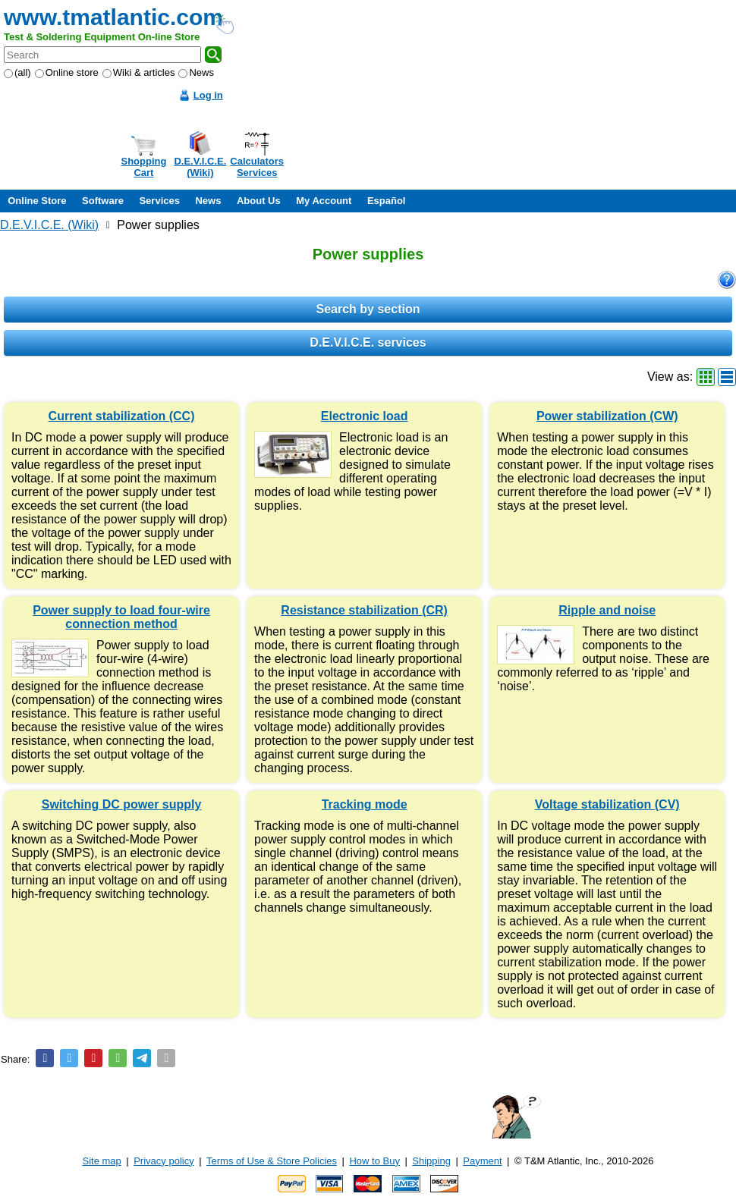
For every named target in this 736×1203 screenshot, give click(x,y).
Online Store (37, 200)
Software (103, 200)
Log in (208, 95)
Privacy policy (163, 1161)
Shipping (431, 1161)
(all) (17, 72)
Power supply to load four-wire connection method (121, 617)
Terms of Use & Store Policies (271, 1161)
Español (386, 200)
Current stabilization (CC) (122, 416)
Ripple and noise (607, 610)
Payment (482, 1161)
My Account (323, 200)
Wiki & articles (138, 72)
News (196, 72)
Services (159, 200)
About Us (259, 200)
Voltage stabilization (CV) (607, 804)
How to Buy (374, 1161)
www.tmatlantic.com (113, 17)
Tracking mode (364, 804)
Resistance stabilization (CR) (364, 610)
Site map (102, 1161)
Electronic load (364, 416)
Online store (67, 72)
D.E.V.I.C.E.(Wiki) (200, 166)
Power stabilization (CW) (607, 416)
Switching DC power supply (122, 804)
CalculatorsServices (257, 166)
